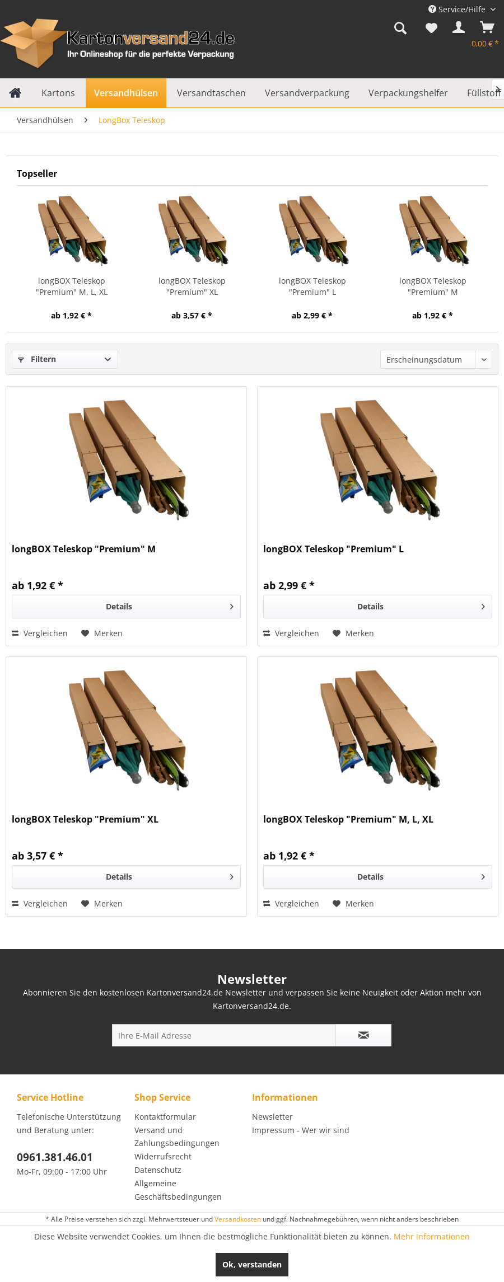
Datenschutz (157, 1169)
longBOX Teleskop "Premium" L (312, 286)
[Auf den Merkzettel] (102, 633)
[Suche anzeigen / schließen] (400, 29)
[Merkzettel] (431, 29)
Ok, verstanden (252, 1264)
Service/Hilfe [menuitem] (458, 9)
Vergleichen (40, 633)
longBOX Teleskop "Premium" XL (192, 286)
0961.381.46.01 (55, 1157)
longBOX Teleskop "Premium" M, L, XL (72, 286)
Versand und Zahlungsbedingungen (177, 1137)
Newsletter (272, 1116)
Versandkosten (237, 1219)
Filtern (37, 359)
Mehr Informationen (432, 1236)
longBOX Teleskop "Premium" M (432, 286)
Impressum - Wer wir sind (300, 1130)
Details (170, 605)
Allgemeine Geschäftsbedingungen (178, 1190)
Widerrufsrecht (163, 1156)
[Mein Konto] (456, 29)
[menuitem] (400, 29)
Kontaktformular (165, 1116)
